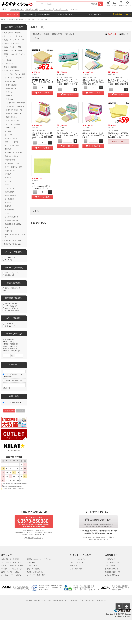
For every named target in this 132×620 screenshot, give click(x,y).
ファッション (32, 566)
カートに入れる (43, 93)
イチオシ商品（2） (11, 306)
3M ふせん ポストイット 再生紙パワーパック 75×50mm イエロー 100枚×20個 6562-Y (42, 136)
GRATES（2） (10, 275)
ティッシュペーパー (46, 9)
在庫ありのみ (16, 402)
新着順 (47, 34)
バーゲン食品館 (44, 14)
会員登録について (111, 569)
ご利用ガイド (110, 559)
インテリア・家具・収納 (36, 575)
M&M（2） (9, 260)
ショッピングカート (77, 569)
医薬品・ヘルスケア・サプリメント (40, 559)
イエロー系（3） (11, 324)
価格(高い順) (70, 34)
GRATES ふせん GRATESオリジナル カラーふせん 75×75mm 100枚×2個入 (118, 135)
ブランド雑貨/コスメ (64, 14)
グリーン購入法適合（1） (14, 310)
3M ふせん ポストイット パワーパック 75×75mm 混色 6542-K (93, 135)
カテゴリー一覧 (9, 14)
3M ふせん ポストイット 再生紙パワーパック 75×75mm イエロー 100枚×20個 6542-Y (118, 83)
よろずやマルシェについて (115, 562)
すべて (6, 374)
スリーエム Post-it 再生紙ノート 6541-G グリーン (42, 187)
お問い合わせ (101, 600)
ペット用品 (31, 562)
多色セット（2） (11, 326)
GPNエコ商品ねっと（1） (14, 308)
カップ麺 (35, 9)
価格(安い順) (57, 34)
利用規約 (74, 600)
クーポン (73, 566)
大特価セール (27, 14)
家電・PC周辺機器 (34, 569)
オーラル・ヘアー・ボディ (11, 575)
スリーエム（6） (11, 257)
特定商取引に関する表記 (42, 600)
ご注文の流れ (110, 566)
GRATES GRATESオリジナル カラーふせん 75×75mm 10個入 (42, 82)
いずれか (15, 374)
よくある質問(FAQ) (112, 575)
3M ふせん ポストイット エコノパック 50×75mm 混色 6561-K (67, 135)
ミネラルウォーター (17, 9)
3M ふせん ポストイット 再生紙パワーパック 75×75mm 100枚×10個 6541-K (93, 82)
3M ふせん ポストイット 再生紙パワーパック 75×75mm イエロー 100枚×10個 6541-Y (67, 83)
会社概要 (29, 600)
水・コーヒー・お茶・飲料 (11, 562)
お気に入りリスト (76, 562)
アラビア (64, 9)
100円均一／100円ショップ (11, 569)
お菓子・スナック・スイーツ (12, 566)
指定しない (37, 34)
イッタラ (57, 9)
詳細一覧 (124, 34)
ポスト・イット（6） (12, 273)
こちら (37, 538)
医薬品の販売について (61, 600)
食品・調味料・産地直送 (10, 559)
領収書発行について (112, 572)
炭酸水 (28, 9)
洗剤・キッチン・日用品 (10, 572)
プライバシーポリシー (86, 600)
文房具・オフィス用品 (35, 572)
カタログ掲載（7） (11, 304)
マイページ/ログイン (78, 559)
